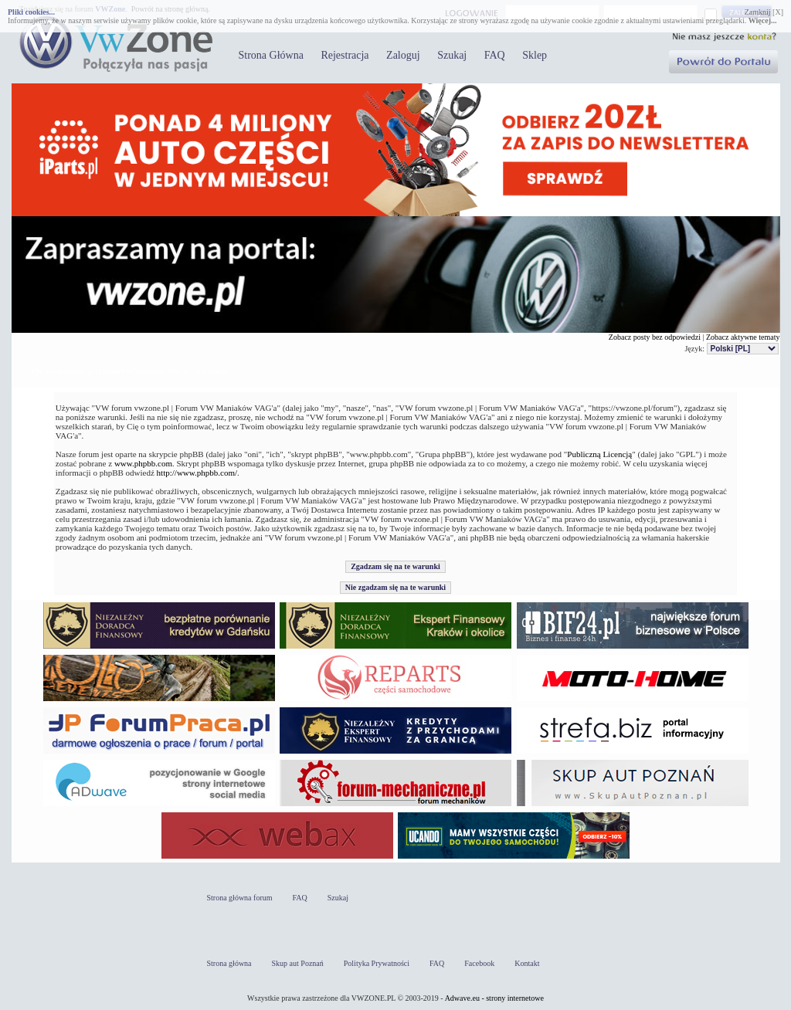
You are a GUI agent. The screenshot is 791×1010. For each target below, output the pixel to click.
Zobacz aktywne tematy (743, 337)
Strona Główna (271, 55)
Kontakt (526, 963)
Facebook (479, 963)
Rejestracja (344, 55)
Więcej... (763, 20)
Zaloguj (403, 55)
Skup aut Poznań (298, 963)
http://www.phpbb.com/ (197, 472)
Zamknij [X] (764, 12)
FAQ (494, 55)
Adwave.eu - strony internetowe (494, 998)
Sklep (534, 55)
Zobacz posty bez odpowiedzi (655, 337)
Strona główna (229, 963)
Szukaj (452, 55)
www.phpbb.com (143, 463)
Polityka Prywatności (376, 963)
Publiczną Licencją (599, 454)
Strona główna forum (240, 897)
